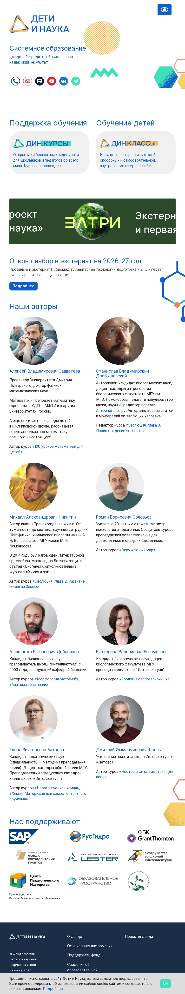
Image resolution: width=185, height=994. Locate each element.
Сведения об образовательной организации (82, 970)
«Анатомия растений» (28, 684)
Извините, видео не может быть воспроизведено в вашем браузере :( (136, 50)
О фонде (74, 936)
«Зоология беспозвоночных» (144, 679)
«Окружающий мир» (137, 550)
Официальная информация (89, 946)
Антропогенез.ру (111, 410)
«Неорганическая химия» (57, 788)
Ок (165, 983)
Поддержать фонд (83, 955)
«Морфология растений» (56, 679)
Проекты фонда (139, 936)
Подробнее (23, 286)
